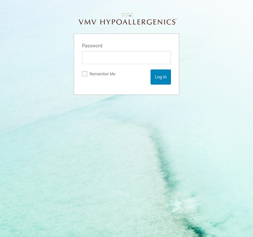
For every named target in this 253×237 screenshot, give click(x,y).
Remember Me (98, 73)
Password (92, 45)
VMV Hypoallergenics (127, 19)
